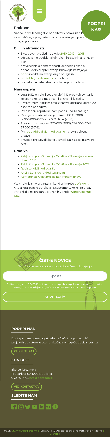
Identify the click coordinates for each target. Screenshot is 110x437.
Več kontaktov (26, 386)
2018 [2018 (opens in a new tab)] (81, 53)
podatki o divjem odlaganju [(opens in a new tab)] (46, 131)
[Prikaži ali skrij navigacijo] (39, 11)
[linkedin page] (41, 407)
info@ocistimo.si (41, 378)
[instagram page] (21, 407)
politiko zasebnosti (81, 284)
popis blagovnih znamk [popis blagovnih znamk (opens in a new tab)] (37, 78)
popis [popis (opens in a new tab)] (25, 74)
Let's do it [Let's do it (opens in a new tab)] (82, 183)
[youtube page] (34, 407)
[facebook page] (14, 407)
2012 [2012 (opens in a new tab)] (71, 53)
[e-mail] (55, 276)
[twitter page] (27, 407)
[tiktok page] (55, 407)
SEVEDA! (55, 297)
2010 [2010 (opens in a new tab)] (63, 53)
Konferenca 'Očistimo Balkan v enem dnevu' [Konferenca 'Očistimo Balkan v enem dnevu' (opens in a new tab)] (51, 176)
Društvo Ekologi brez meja (25, 430)
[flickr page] (48, 407)
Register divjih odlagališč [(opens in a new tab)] (38, 168)
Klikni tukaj (24, 351)
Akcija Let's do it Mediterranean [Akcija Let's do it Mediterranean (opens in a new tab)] (43, 172)
